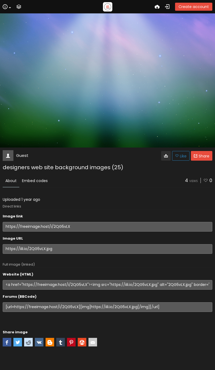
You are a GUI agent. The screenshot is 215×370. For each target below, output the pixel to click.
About (11, 180)
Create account (194, 6)
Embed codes (35, 180)
